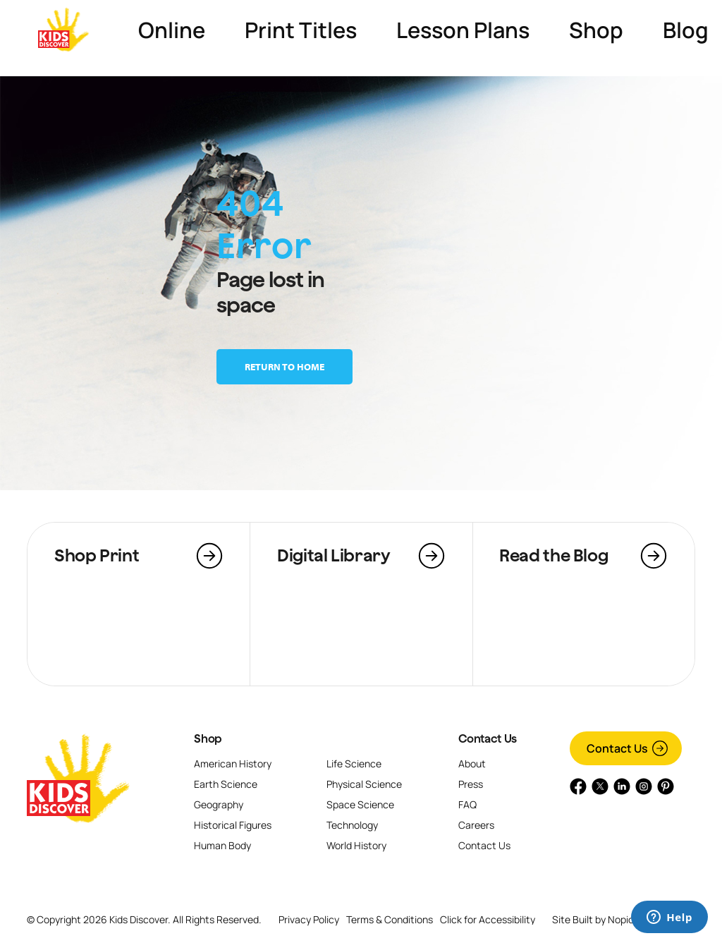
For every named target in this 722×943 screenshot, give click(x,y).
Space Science (360, 804)
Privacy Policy (309, 919)
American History (232, 763)
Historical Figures (232, 825)
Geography (218, 804)
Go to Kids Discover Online (640, 29)
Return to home (284, 366)
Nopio (621, 919)
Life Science (353, 763)
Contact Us (487, 738)
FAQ (467, 804)
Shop (208, 738)
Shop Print (96, 555)
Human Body (222, 845)
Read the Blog (553, 555)
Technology (352, 825)
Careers (476, 825)
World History (356, 845)
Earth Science (225, 784)
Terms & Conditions (389, 919)
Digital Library (334, 555)
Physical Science (364, 784)
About (472, 763)
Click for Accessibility (487, 920)
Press (470, 784)
